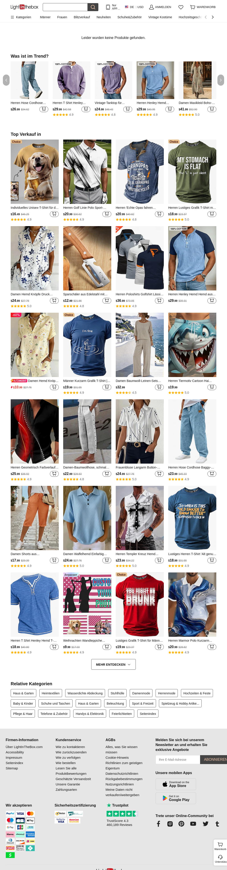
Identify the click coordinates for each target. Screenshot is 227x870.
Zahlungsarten (66, 789)
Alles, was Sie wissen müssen (121, 749)
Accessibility (15, 752)
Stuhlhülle (117, 693)
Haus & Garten (23, 693)
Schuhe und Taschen (55, 703)
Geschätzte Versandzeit (73, 779)
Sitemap (12, 768)
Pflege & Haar (22, 714)
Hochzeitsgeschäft (191, 17)
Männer (45, 17)
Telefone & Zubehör (54, 714)
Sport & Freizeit (142, 703)
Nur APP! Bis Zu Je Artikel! (116, 7)
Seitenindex (148, 714)
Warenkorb (220, 845)
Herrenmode (166, 693)
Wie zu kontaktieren (70, 747)
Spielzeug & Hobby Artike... (180, 703)
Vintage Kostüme (160, 17)
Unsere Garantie (68, 784)
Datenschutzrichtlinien (121, 773)
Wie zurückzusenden (71, 752)
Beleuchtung (115, 703)
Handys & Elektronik (90, 714)
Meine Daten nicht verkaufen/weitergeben (122, 792)
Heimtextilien (51, 693)
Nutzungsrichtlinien (119, 784)
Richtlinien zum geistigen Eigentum (123, 765)
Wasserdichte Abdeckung (85, 693)
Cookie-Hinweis (117, 757)
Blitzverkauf (82, 17)
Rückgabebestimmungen (123, 779)
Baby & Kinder (23, 703)
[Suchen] (65, 7)
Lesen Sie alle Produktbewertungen (71, 770)
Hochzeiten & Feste (197, 693)
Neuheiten (104, 17)
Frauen (62, 17)
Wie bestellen (66, 763)
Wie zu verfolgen (68, 757)
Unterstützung (220, 861)
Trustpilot (117, 805)
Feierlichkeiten (122, 714)
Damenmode (141, 693)
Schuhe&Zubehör (130, 17)
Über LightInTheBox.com (24, 747)
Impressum (14, 757)
